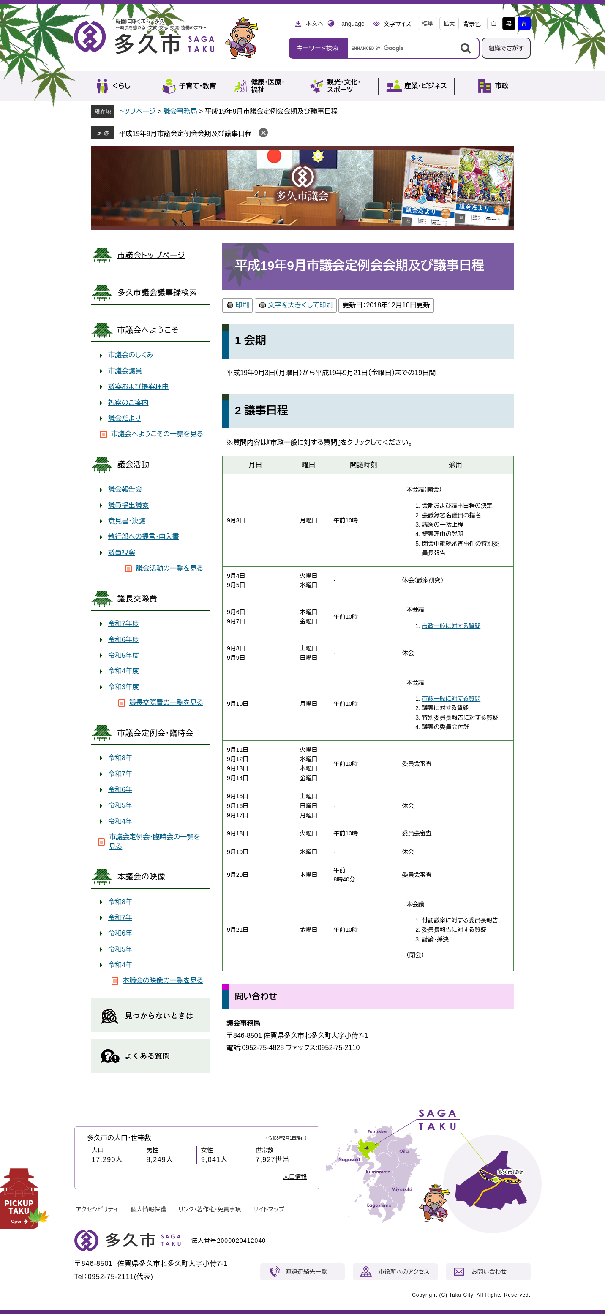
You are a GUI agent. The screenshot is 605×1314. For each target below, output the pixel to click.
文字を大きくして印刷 (300, 305)
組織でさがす (506, 48)
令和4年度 (123, 671)
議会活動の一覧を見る (169, 568)
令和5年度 (123, 655)
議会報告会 (125, 489)
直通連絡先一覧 (306, 1271)
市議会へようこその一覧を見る (157, 434)
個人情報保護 (148, 1209)
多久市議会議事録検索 (157, 292)
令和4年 (120, 821)
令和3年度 (123, 687)
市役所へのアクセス (404, 1271)
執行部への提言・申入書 (143, 536)
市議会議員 (125, 371)
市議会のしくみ (130, 355)
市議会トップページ (151, 255)
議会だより (124, 418)
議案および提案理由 (138, 386)
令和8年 (120, 758)
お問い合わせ (489, 1271)
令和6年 (120, 789)
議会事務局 (180, 111)
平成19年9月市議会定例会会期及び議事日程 (185, 133)
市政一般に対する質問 (451, 626)
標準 (427, 24)
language (352, 23)
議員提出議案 (128, 505)
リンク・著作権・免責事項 (209, 1209)
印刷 (242, 305)
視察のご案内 (128, 402)
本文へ (314, 23)
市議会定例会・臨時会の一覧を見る (154, 841)
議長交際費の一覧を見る (166, 702)
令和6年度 (123, 639)
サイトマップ (269, 1209)
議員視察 (121, 552)
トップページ (137, 111)
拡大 (449, 24)
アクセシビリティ (97, 1209)
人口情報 (295, 1176)
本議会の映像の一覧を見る (163, 980)
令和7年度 (123, 623)
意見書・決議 (126, 521)
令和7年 (120, 774)
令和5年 (120, 805)
